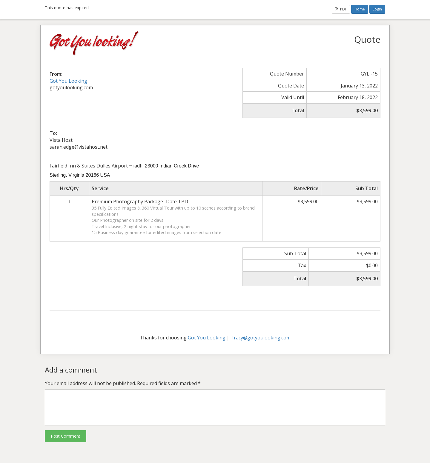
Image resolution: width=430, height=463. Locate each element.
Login (377, 9)
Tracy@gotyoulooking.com (261, 337)
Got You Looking (68, 81)
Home (359, 9)
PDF (341, 9)
